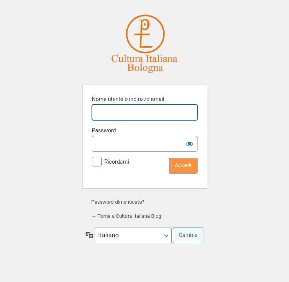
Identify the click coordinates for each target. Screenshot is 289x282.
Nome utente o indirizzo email (128, 99)
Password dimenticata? (118, 202)
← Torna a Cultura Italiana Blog (127, 216)
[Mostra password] (189, 144)
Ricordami (116, 162)
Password (104, 130)
